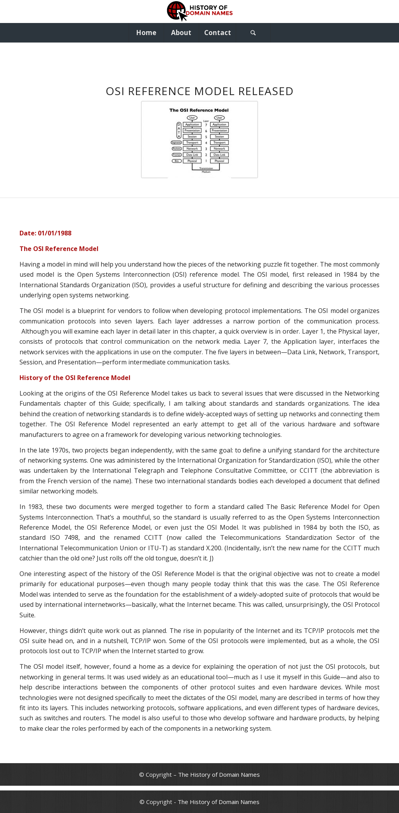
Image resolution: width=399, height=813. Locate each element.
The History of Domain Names (219, 774)
